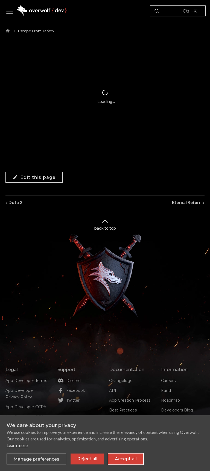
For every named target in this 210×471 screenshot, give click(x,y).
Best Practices (123, 410)
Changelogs (120, 380)
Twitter (73, 400)
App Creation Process (129, 400)
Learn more (17, 445)
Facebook (75, 390)
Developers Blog (177, 410)
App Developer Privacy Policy (19, 393)
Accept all (126, 459)
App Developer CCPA (25, 406)
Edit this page (34, 177)
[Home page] (7, 29)
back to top (105, 224)
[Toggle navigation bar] (9, 11)
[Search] (178, 10)
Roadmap (170, 400)
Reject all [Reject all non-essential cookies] (87, 459)
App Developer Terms (26, 380)
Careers (168, 380)
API (112, 390)
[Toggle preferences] (36, 459)
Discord (73, 380)
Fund (166, 390)
